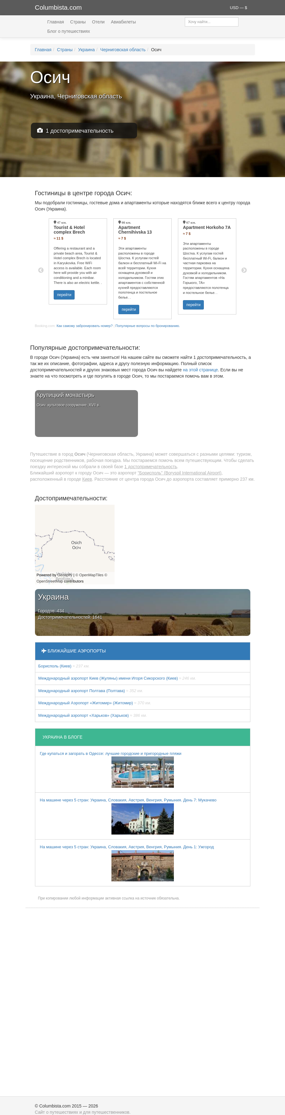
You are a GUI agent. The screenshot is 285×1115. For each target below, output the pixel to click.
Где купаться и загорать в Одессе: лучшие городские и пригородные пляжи (111, 769)
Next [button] (244, 270)
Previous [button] (41, 270)
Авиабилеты (123, 21)
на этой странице (200, 369)
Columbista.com (58, 7)
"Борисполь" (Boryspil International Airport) (179, 472)
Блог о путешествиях (68, 31)
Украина (86, 49)
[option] (78, 261)
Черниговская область (122, 49)
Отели (98, 21)
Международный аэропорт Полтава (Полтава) (90, 690)
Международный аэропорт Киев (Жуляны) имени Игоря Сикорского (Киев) (117, 678)
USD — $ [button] (238, 7)
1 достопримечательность (75, 130)
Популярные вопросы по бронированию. (147, 326)
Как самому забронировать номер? (85, 326)
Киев (87, 479)
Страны (78, 21)
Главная (55, 21)
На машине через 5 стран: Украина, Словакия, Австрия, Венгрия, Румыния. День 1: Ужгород (127, 863)
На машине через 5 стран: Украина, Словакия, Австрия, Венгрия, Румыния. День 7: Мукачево (128, 816)
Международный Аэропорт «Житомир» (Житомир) (94, 703)
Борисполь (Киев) (64, 666)
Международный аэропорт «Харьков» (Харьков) (92, 715)
